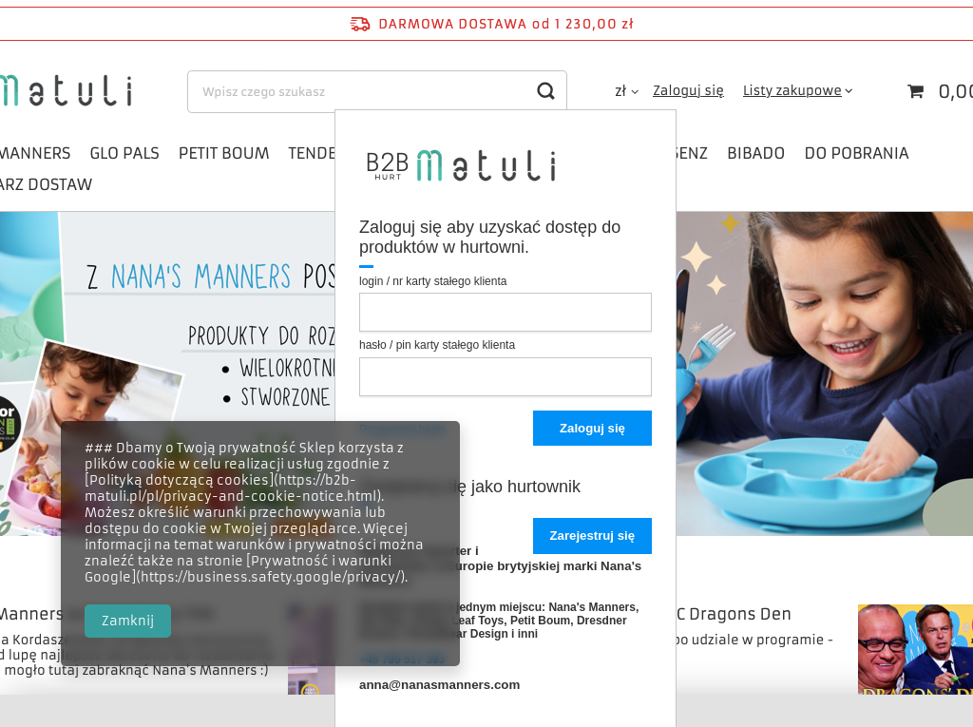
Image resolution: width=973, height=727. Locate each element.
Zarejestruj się (592, 535)
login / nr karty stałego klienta (432, 281)
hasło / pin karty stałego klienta (437, 345)
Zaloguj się (592, 428)
